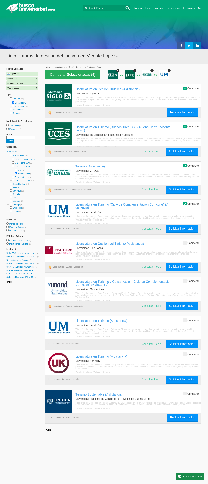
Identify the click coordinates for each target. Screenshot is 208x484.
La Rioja (16, 204)
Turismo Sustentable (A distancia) (99, 394)
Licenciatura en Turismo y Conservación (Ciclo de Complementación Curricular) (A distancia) (123, 283)
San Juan (17, 191)
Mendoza (16, 187)
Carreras (138, 8)
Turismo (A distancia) (90, 166)
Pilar (19, 170)
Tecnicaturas (20, 106)
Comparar (191, 88)
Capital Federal (19, 184)
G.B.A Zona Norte (22, 166)
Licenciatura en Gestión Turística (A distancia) (107, 89)
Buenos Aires (18, 155)
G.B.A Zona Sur (22, 163)
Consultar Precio (151, 151)
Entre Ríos (17, 208)
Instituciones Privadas (20, 240)
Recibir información (182, 112)
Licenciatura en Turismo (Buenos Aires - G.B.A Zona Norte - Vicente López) (122, 128)
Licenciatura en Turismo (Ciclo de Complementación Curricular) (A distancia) (121, 206)
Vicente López (23, 174)
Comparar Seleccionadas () (72, 75)
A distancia (14, 126)
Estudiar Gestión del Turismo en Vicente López (95, 146)
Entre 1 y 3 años (16, 227)
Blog (199, 8)
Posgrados (158, 8)
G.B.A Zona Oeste (23, 180)
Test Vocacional (173, 8)
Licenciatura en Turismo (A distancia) (101, 321)
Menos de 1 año (16, 224)
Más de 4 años (16, 231)
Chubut (16, 211)
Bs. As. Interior (21, 177)
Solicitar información (182, 151)
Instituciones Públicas (20, 244)
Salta (15, 198)
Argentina (11, 151)
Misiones (16, 201)
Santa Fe (16, 194)
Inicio (48, 67)
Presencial (14, 129)
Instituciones (189, 8)
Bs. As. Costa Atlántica (25, 159)
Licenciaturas (20, 103)
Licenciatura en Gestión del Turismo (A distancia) (109, 243)
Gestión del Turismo (77, 67)
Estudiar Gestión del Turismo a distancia (92, 105)
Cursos (148, 8)
